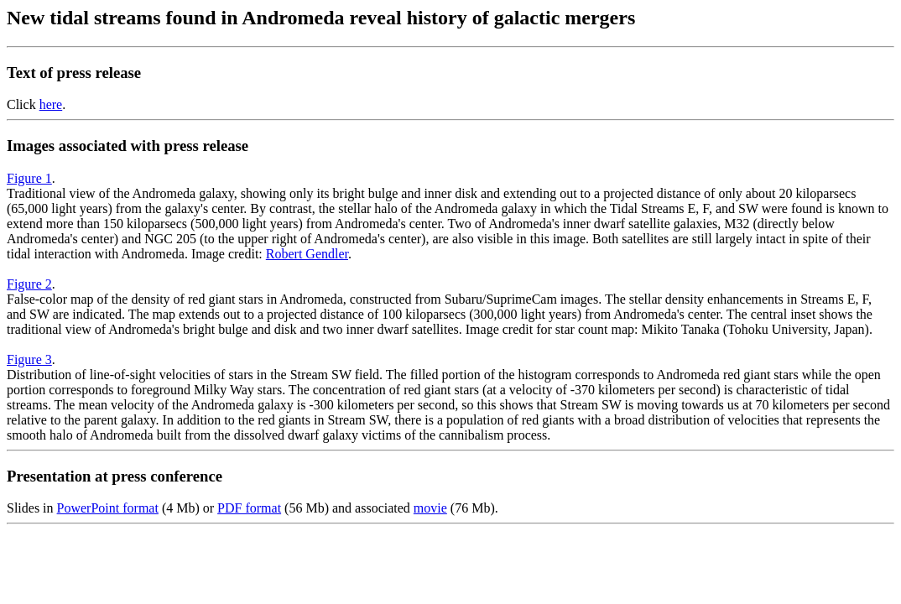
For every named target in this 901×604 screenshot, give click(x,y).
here (51, 104)
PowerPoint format (108, 508)
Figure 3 (29, 359)
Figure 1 (29, 178)
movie (430, 508)
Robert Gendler (307, 254)
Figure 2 (29, 284)
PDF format (249, 508)
